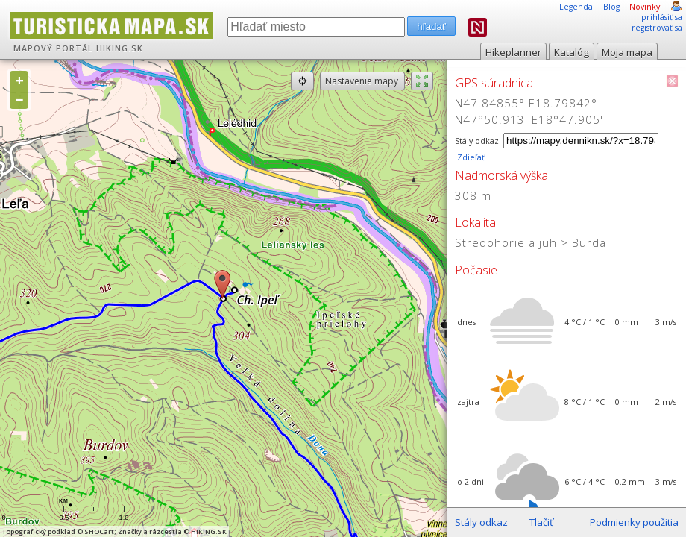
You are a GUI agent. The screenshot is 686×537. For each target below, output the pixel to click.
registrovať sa (657, 27)
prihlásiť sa (661, 17)
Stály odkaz (481, 522)
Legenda (576, 6)
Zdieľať (470, 157)
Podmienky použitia (634, 522)
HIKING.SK (119, 48)
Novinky (644, 6)
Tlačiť (541, 522)
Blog (611, 6)
